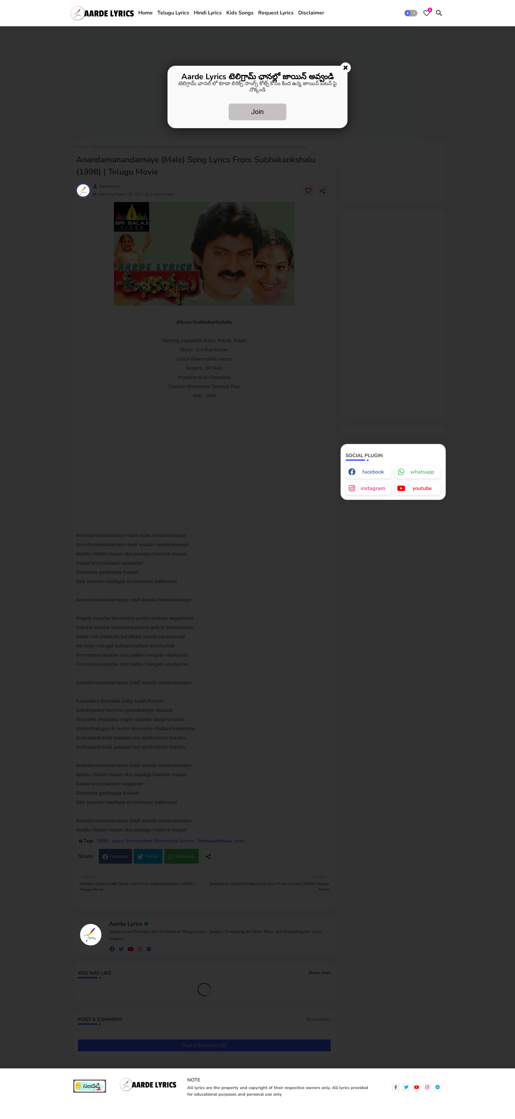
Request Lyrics (276, 12)
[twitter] (406, 1087)
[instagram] (427, 1087)
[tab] (145, 13)
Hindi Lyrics (208, 12)
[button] (410, 13)
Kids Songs (240, 12)
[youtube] (417, 1087)
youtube (422, 488)
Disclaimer (311, 12)
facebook (373, 472)
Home (145, 12)
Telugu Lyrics (173, 12)
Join (257, 112)
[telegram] (438, 1087)
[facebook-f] (396, 1087)
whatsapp (422, 472)
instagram (373, 488)
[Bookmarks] (426, 13)
